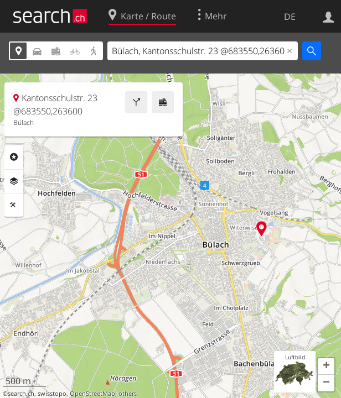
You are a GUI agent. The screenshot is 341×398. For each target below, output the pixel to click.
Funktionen (13, 205)
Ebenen (13, 181)
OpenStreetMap (92, 393)
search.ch (21, 393)
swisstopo (52, 393)
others (127, 393)
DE (290, 17)
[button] (326, 366)
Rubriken (13, 157)
